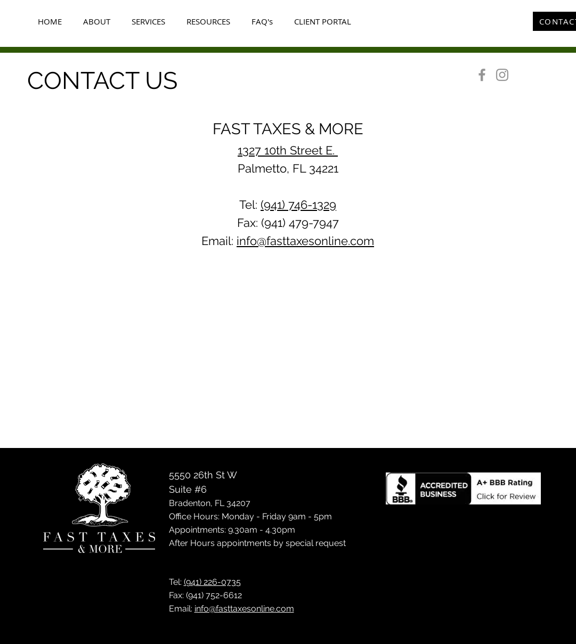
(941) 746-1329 (298, 204)
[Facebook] (482, 75)
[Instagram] (502, 75)
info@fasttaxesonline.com (305, 241)
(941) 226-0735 (212, 582)
